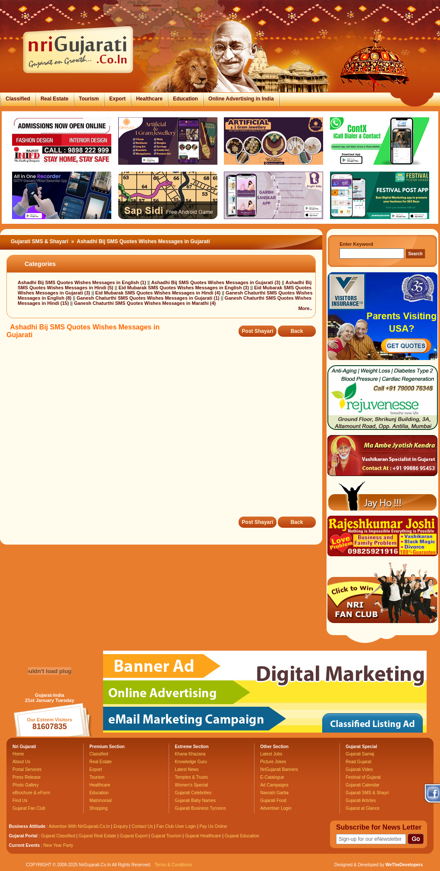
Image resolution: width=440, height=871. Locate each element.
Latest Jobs (271, 754)
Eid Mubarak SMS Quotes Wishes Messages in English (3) (185, 287)
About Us (21, 761)
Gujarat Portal (23, 835)
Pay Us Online (213, 826)
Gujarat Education (242, 835)
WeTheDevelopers (404, 864)
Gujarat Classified (58, 835)
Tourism (89, 99)
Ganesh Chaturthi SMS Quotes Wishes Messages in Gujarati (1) (149, 298)
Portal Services (27, 769)
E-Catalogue (272, 777)
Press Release (27, 777)
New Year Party (58, 845)
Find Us (20, 800)
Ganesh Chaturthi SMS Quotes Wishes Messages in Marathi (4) (145, 303)
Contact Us (142, 826)
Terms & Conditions (173, 864)
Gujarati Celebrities (193, 792)
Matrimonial (100, 800)
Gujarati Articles (361, 800)
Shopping (98, 808)
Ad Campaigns (274, 785)
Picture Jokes (273, 761)
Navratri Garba (274, 792)
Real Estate (55, 99)
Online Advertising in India (241, 99)
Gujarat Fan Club (29, 808)
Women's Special (191, 785)
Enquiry (121, 826)
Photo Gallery (26, 785)
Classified (18, 99)
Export (117, 99)
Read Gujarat (358, 761)
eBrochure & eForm (31, 792)
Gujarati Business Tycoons (200, 808)
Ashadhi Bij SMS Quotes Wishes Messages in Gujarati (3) (216, 282)
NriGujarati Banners (279, 769)
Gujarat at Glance (362, 808)
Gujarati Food (273, 800)
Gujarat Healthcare (203, 835)
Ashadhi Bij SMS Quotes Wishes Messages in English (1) (83, 282)
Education (185, 99)
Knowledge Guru (191, 761)
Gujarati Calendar (362, 785)
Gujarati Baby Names (195, 800)
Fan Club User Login (176, 826)
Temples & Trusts (191, 777)
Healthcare (149, 99)
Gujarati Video (359, 769)
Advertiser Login (275, 808)
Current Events (24, 845)
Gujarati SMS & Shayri (367, 792)
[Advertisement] (147, 433)
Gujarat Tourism (166, 835)
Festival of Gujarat (363, 777)
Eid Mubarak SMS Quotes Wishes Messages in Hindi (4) (158, 292)
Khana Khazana (190, 754)
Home (18, 754)
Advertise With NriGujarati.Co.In (79, 826)
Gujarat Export (134, 835)
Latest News (186, 769)
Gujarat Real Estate (97, 835)
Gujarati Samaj (360, 754)
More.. (305, 308)
